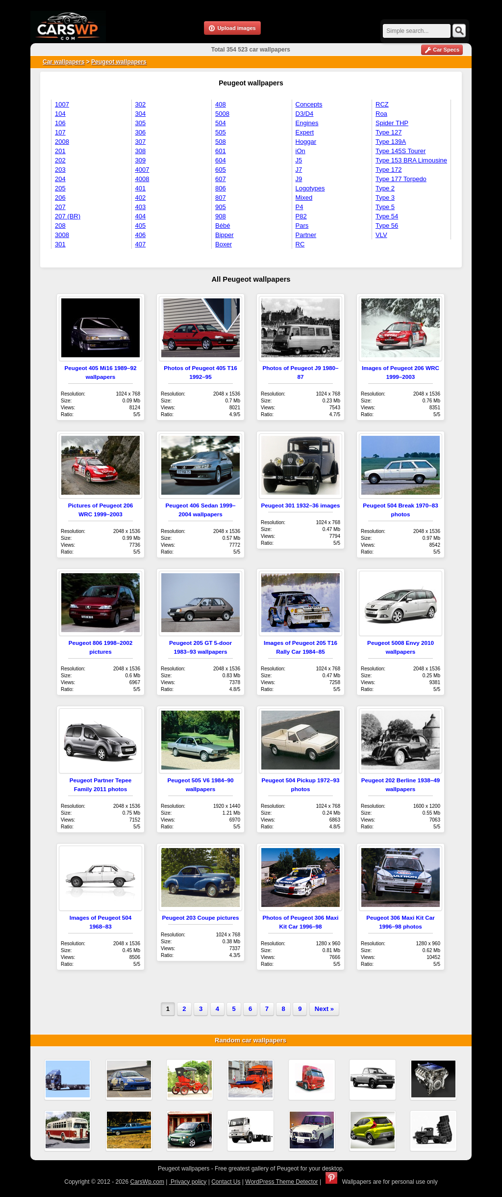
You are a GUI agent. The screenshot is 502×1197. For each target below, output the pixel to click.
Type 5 (385, 207)
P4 (299, 207)
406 (140, 235)
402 (140, 197)
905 (220, 207)
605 (220, 169)
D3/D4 (305, 113)
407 (140, 244)
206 (60, 197)
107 (60, 132)
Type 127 (389, 132)
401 (140, 188)
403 (140, 207)
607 (220, 179)
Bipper (224, 235)
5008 (222, 113)
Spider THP (392, 123)
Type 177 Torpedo (401, 179)
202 (60, 160)
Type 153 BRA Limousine (411, 160)
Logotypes (310, 188)
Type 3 (385, 197)
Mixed (304, 197)
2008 (62, 141)
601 (220, 151)
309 (140, 160)
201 (60, 151)
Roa (381, 113)
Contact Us (225, 1181)
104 (60, 113)
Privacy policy (188, 1181)
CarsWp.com (147, 1181)
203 (60, 169)
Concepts (309, 104)
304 (140, 113)
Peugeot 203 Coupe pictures (200, 917)
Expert (305, 132)
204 (60, 179)
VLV (381, 235)
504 (220, 123)
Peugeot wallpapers (119, 61)
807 (220, 197)
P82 (301, 216)
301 (60, 244)
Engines (307, 123)
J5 (299, 160)
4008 (142, 179)
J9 (299, 179)
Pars (302, 225)
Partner (306, 235)
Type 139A (391, 141)
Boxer (223, 244)
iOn (300, 151)
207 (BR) (67, 216)
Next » (324, 1008)
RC (300, 244)
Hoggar (306, 141)
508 (220, 141)
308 (140, 151)
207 (60, 207)
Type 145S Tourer (401, 151)
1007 (62, 104)
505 (220, 132)
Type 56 (387, 225)
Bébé (222, 225)
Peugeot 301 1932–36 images (300, 505)
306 (140, 132)
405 (140, 225)
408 (220, 104)
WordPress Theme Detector (281, 1181)
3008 (62, 235)
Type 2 (385, 188)
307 (140, 141)
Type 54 (387, 216)
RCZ (382, 104)
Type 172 (389, 169)
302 (140, 104)
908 (220, 216)
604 (220, 160)
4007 (142, 169)
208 (60, 225)
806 (220, 188)
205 (60, 188)
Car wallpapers (63, 61)
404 (140, 216)
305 (140, 123)
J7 (299, 169)
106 (60, 123)
